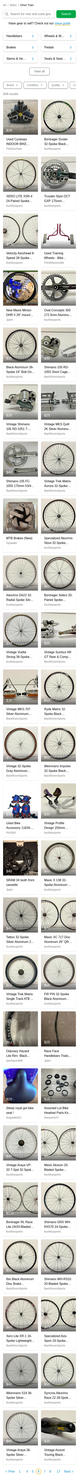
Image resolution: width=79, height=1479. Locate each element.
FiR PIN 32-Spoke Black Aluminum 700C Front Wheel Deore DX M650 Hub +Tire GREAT (56, 996)
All (4, 5)
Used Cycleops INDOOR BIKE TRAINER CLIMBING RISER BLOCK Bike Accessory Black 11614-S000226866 (19, 142)
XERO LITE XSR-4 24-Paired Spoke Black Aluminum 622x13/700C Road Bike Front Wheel (19, 199)
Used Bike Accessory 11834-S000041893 (18, 825)
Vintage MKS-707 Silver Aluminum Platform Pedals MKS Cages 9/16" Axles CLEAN (18, 711)
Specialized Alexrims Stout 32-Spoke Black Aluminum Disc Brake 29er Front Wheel (58, 541)
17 (58, 1471)
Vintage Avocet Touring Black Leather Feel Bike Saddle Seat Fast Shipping (56, 1452)
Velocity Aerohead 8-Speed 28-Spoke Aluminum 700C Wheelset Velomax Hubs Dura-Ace (20, 256)
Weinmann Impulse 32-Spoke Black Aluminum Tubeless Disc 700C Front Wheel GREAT (57, 768)
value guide (62, 23)
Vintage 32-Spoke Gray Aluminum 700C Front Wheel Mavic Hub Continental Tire (18, 768)
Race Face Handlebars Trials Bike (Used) (56, 1053)
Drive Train (27, 5)
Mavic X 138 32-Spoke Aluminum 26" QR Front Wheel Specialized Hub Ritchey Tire (58, 882)
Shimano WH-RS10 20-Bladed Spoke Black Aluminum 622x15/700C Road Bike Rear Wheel (57, 1281)
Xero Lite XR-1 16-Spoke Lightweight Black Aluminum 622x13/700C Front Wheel (19, 1338)
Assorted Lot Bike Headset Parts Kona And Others (58, 1110)
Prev (10, 1471)
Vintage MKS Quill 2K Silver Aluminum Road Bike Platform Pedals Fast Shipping (57, 427)
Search (66, 14)
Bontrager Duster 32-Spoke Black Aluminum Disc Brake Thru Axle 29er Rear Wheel (56, 142)
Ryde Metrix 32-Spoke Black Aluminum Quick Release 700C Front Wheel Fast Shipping (58, 711)
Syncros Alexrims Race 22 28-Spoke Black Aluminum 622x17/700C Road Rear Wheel (57, 1395)
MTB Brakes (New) (19, 538)
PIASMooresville (54, 262)
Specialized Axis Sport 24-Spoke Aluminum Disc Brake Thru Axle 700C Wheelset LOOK (55, 1338)
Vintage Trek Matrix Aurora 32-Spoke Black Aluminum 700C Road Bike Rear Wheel (57, 484)
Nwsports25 (51, 1117)
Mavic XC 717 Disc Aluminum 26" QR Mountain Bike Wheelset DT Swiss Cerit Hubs (57, 939)
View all (39, 71)
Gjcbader (11, 543)
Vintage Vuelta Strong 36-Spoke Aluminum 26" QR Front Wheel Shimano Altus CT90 (20, 655)
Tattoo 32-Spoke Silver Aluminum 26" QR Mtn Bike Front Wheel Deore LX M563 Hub (20, 939)
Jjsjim (9, 319)
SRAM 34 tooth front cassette (20, 882)
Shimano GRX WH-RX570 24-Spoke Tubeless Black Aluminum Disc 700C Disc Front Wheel (57, 1224)
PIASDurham (14, 148)
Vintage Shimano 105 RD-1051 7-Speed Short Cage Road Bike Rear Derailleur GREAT (19, 427)
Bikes (13, 5)
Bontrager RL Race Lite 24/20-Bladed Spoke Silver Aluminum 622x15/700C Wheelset (19, 1224)
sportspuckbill (14, 1060)
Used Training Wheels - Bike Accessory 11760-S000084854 (56, 256)
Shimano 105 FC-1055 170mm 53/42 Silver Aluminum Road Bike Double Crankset (19, 484)
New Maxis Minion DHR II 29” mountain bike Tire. (20, 313)
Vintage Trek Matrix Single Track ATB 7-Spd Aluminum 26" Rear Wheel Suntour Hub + (20, 996)
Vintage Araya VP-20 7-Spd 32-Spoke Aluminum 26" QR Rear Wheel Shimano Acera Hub (20, 1167)
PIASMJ (11, 832)
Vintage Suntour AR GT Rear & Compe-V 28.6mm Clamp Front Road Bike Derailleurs (57, 655)
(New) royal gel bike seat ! (19, 1110)
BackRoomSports (54, 376)
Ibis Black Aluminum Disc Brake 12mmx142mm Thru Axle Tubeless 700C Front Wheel (20, 1281)
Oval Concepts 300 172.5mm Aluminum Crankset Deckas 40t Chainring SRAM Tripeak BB (58, 313)
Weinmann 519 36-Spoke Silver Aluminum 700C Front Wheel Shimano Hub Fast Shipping (19, 1395)
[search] (32, 14)
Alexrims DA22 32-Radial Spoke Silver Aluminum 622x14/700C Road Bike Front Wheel (19, 598)
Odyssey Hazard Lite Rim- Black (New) (17, 1053)
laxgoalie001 (13, 1117)
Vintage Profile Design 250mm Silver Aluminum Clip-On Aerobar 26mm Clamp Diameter (55, 825)
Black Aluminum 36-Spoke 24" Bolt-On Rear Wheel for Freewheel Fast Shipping (19, 370)
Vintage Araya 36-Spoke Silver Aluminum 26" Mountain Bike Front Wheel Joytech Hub (20, 1452)
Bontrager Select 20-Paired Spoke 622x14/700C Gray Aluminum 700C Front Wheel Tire (58, 598)
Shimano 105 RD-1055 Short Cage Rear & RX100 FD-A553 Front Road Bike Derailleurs (57, 370)
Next (69, 1471)
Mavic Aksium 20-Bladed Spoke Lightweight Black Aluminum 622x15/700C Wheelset (56, 1167)
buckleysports (52, 148)
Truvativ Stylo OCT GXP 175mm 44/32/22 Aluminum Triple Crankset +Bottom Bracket (57, 199)
